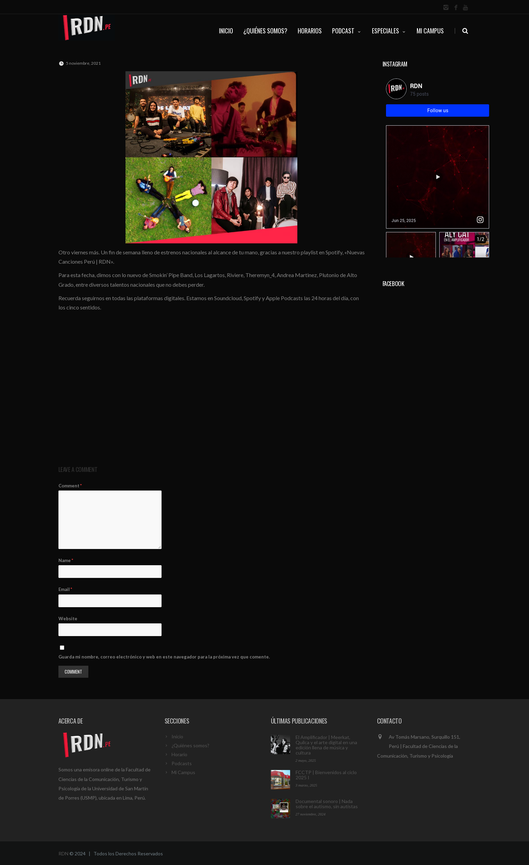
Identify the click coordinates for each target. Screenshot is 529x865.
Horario (179, 754)
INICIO (226, 30)
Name (65, 560)
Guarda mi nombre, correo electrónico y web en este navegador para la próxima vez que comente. (164, 657)
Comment (70, 485)
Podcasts (182, 763)
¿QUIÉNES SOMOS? (265, 30)
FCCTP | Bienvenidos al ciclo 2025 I (326, 774)
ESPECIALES (389, 30)
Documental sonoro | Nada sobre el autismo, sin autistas (327, 803)
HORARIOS (310, 30)
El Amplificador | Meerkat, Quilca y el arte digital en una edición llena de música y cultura (326, 745)
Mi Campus (430, 30)
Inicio (177, 736)
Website (67, 618)
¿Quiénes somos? (190, 745)
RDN (63, 853)
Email (65, 589)
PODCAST (347, 30)
